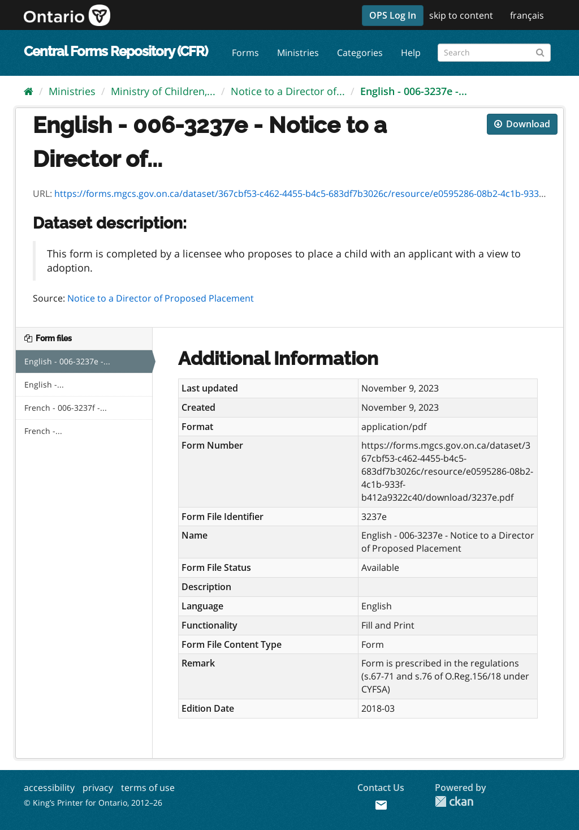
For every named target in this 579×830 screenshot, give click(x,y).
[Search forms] (494, 53)
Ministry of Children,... (163, 91)
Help (411, 52)
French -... (43, 430)
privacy (98, 787)
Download (522, 124)
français (527, 15)
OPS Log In (392, 15)
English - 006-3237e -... (413, 91)
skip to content (461, 15)
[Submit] (540, 50)
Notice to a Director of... (288, 91)
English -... (44, 384)
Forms (245, 52)
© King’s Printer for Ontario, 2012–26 (93, 802)
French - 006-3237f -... (65, 407)
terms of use (148, 787)
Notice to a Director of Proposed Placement (160, 298)
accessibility (49, 787)
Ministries (298, 52)
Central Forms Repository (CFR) (116, 51)
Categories (360, 52)
